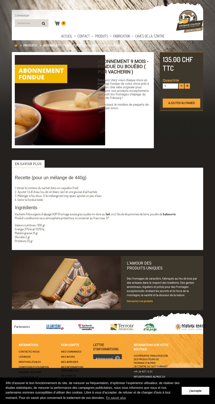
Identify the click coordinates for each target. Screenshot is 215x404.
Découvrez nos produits (140, 301)
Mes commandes (71, 351)
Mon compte (70, 345)
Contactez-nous (29, 351)
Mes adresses (69, 362)
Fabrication (121, 36)
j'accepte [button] (196, 390)
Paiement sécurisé (30, 372)
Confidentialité (28, 377)
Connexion (22, 15)
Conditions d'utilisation (34, 367)
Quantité (171, 80)
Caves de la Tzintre (150, 36)
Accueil (66, 36)
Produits (101, 36)
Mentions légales (30, 362)
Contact (84, 36)
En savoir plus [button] (116, 397)
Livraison (25, 356)
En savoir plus (28, 164)
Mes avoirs (68, 356)
